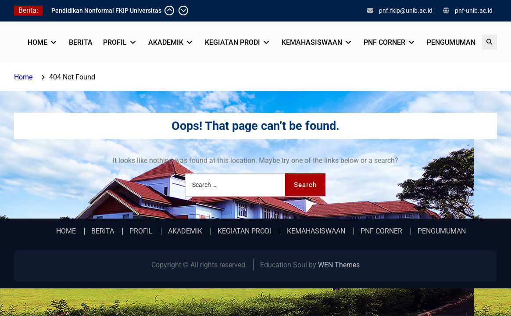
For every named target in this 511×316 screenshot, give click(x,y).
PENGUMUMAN (451, 42)
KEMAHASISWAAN (312, 42)
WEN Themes (339, 265)
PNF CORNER (384, 42)
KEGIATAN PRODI (232, 42)
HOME (37, 42)
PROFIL (115, 42)
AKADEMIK (165, 42)
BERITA (81, 42)
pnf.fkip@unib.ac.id (405, 10)
